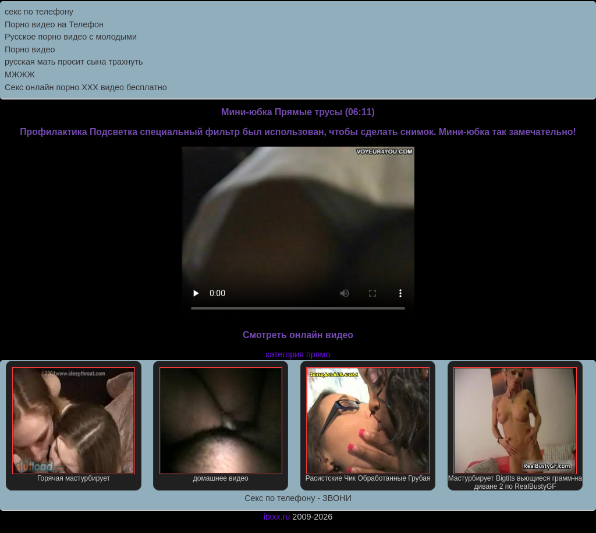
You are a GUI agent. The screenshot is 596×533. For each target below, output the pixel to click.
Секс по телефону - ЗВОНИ (298, 498)
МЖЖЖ (20, 74)
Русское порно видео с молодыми (71, 36)
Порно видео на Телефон (54, 24)
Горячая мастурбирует (73, 424)
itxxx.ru (277, 516)
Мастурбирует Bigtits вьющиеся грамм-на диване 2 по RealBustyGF (515, 429)
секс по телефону (39, 11)
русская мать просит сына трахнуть (74, 61)
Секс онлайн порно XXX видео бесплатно (86, 87)
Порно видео (30, 49)
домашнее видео (220, 424)
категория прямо (298, 354)
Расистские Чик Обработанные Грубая (368, 424)
